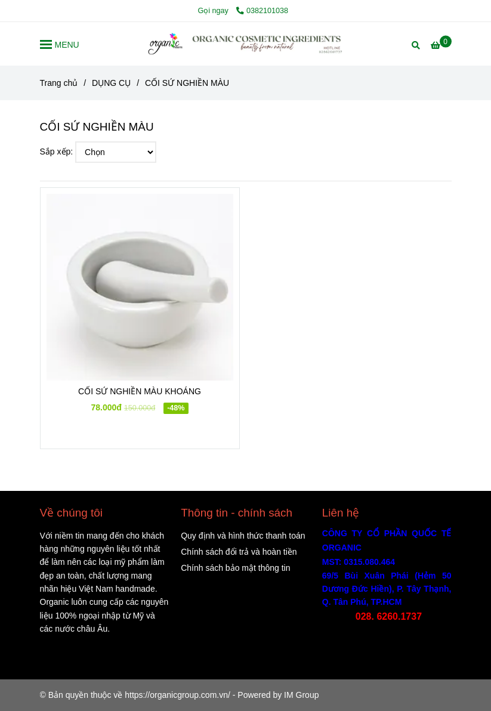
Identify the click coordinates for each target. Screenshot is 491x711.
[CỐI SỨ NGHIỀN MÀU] (245, 44)
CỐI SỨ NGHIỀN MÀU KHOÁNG (139, 391)
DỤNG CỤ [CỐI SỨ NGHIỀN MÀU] (111, 83)
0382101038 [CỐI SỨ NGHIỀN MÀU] (262, 11)
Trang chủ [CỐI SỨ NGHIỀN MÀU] (59, 83)
